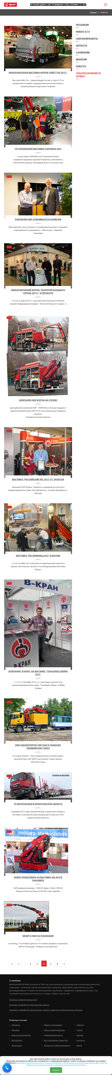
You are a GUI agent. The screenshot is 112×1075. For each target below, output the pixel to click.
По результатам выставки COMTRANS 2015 (38, 148)
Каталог (78, 1035)
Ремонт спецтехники (52, 1025)
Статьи (78, 1030)
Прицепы (14, 1030)
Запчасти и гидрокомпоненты (56, 1045)
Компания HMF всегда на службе (38, 400)
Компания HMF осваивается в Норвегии (38, 219)
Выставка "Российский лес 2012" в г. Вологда (38, 479)
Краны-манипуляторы (20, 1035)
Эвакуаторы (15, 1045)
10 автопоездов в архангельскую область (38, 804)
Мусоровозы (15, 1040)
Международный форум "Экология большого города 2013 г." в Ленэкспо (38, 291)
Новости (81, 66)
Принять (56, 1070)
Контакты (79, 1040)
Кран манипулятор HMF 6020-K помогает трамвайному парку (38, 747)
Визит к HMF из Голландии (38, 935)
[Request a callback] (7, 1067)
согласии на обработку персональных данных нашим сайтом (69, 1063)
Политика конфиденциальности (23, 1000)
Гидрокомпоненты (87, 38)
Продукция (82, 25)
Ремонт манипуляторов (53, 1030)
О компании (83, 52)
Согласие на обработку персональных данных (29, 1005)
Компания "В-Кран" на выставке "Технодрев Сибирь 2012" (38, 673)
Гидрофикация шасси (52, 1035)
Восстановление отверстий (55, 1040)
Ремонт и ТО (83, 31)
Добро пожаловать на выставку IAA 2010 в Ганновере (38, 879)
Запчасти (81, 45)
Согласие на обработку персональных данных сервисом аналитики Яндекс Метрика (46, 1010)
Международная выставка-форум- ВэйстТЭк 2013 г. (38, 72)
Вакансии (81, 59)
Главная (93, 12)
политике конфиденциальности (30, 1063)
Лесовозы (14, 1025)
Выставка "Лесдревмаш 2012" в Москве (38, 555)
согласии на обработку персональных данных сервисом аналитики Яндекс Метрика (66, 1064)
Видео (78, 1045)
